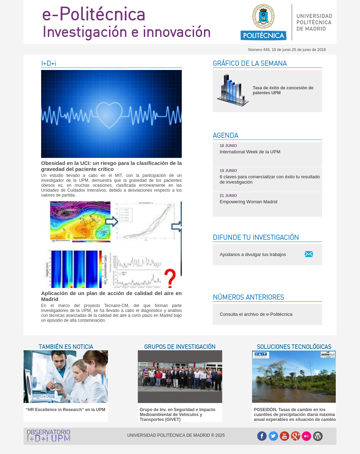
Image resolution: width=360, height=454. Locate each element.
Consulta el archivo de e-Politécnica (256, 314)
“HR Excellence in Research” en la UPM (65, 409)
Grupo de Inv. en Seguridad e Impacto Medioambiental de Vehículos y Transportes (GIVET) (178, 414)
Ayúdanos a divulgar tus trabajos (253, 254)
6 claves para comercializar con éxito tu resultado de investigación (270, 176)
